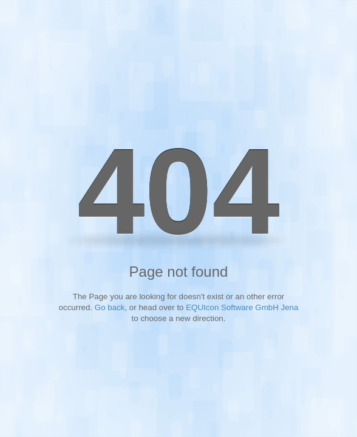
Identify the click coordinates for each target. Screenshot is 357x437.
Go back (110, 307)
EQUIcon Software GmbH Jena (242, 307)
